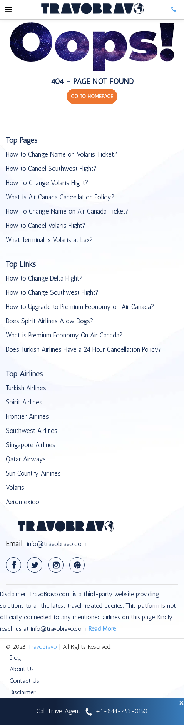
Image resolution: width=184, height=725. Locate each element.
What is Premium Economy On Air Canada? (64, 335)
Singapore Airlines (30, 445)
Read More (102, 628)
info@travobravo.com (57, 544)
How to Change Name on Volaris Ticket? (61, 154)
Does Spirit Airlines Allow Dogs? (49, 321)
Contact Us (24, 680)
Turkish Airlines (26, 388)
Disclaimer (22, 692)
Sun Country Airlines (33, 473)
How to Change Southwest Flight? (52, 292)
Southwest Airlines (31, 430)
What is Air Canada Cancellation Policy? (60, 197)
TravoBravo (42, 646)
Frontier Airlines (27, 416)
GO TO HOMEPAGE (92, 96)
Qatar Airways (26, 459)
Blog (15, 657)
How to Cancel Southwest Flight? (51, 168)
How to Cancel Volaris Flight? (45, 225)
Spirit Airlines (24, 402)
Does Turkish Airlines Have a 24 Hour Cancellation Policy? (84, 349)
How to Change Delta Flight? (44, 278)
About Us (22, 669)
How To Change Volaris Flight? (47, 183)
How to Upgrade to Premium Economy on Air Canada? (80, 307)
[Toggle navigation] (8, 9)
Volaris (15, 487)
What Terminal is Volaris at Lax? (49, 240)
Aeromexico (22, 502)
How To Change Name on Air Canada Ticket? (67, 211)
